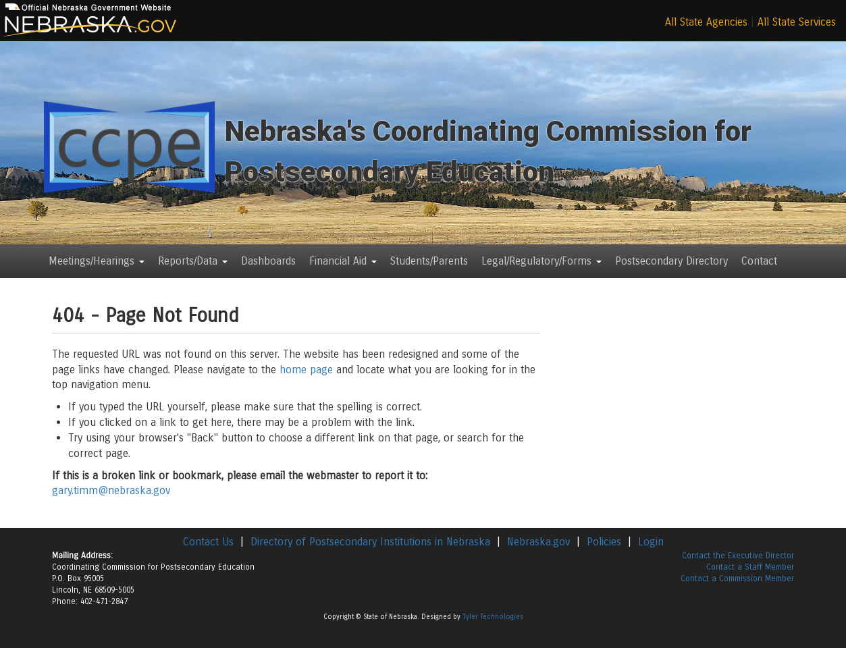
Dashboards (268, 260)
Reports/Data (193, 260)
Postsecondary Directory (671, 260)
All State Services (797, 22)
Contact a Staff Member (750, 567)
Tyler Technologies (492, 617)
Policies (604, 541)
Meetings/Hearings (96, 260)
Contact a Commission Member (737, 578)
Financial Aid (343, 260)
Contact (759, 260)
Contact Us (208, 541)
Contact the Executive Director (738, 555)
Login (651, 541)
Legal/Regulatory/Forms (541, 260)
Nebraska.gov (538, 541)
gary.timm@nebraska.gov (111, 490)
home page (306, 369)
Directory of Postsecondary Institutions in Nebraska (370, 541)
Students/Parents (429, 260)
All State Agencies (706, 22)
